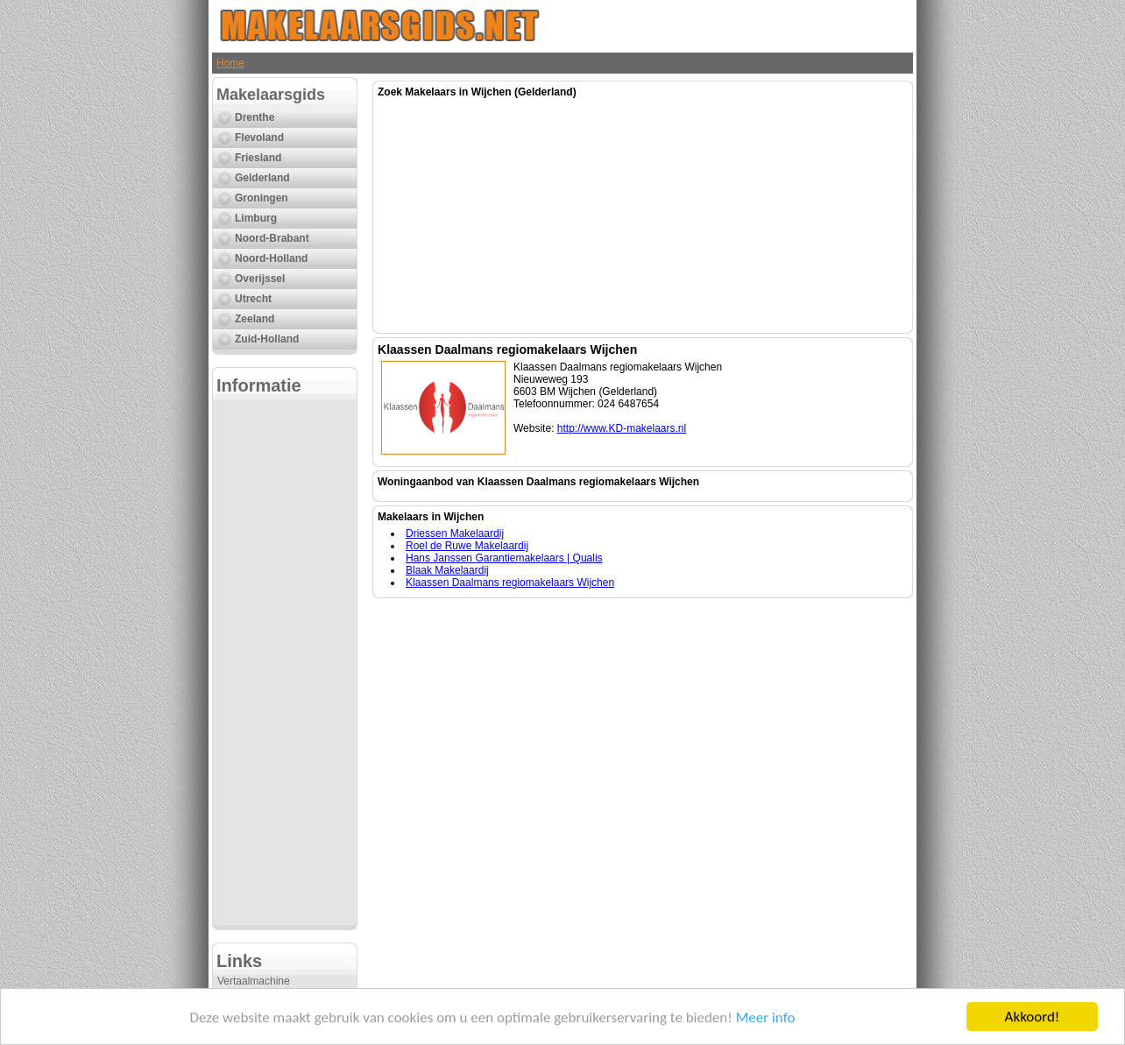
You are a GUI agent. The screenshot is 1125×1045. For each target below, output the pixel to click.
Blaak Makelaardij (447, 570)
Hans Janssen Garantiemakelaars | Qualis (504, 558)
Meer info (766, 1019)
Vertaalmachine (253, 981)
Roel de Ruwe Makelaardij (467, 546)
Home (230, 63)
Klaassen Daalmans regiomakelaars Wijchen (510, 582)
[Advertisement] (285, 662)
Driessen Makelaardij (455, 533)
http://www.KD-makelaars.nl (621, 428)
